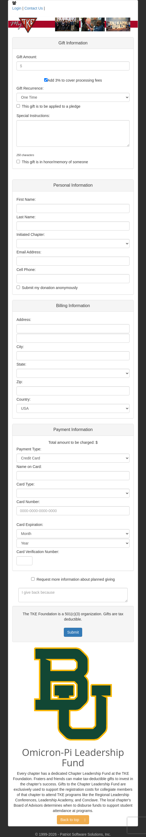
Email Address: (28, 252)
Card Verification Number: (37, 552)
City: (20, 347)
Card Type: (25, 484)
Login (16, 8)
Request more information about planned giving (75, 579)
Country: (23, 399)
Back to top (73, 820)
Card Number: (28, 502)
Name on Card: (29, 466)
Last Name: (26, 217)
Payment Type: (28, 449)
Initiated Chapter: (30, 234)
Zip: (19, 382)
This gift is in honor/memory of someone (55, 162)
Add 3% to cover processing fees (75, 80)
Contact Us (33, 8)
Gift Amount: (26, 57)
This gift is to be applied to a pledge (51, 106)
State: (21, 364)
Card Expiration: (29, 524)
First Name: (26, 199)
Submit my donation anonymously (50, 288)
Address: (23, 319)
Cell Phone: (26, 269)
